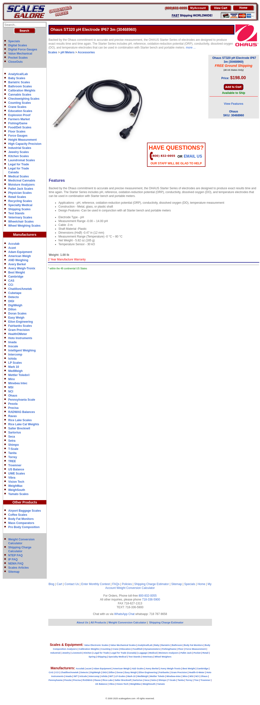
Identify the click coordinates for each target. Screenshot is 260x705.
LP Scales (15, 362)
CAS (11, 280)
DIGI (11, 301)
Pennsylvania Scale (21, 399)
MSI (10, 387)
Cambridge (15, 276)
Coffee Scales (17, 515)
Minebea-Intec (173, 676)
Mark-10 (131, 676)
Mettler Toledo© (19, 375)
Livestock (77, 653)
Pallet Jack (186, 653)
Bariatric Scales (19, 82)
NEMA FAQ (15, 563)
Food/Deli (137, 649)
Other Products (25, 502)
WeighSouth (16, 490)
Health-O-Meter (197, 672)
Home (201, 584)
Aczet (12, 248)
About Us (82, 622)
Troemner (14, 465)
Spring (92, 657)
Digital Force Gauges (22, 49)
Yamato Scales (18, 494)
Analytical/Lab (18, 74)
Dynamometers (152, 649)
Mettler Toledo (157, 676)
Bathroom (177, 645)
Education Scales (20, 111)
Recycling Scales (20, 201)
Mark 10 (13, 367)
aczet (88, 668)
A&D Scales (138, 668)
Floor (181, 649)
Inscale (13, 346)
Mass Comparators (21, 523)
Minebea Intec (17, 383)
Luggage (142, 653)
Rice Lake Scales (20, 420)
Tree (196, 680)
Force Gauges (18, 135)
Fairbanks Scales (20, 326)
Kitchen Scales (18, 156)
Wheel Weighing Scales (24, 225)
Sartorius (14, 432)
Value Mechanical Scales (123, 645)
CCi (10, 284)
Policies (127, 584)
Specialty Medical (20, 205)
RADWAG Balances (21, 412)
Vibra (11, 477)
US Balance (16, 469)
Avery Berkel (17, 264)
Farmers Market (19, 119)
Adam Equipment (20, 252)
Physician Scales (20, 193)
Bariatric (165, 645)
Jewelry (66, 653)
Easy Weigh (16, 317)
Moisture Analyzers (21, 184)
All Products (99, 622)
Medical (153, 653)
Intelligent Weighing (22, 350)
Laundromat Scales (21, 160)
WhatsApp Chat (124, 614)
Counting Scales (19, 103)
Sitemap (14, 571)
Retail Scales (17, 197)
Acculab (14, 243)
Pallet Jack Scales (20, 188)
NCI (10, 391)
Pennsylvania (56, 680)
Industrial (55, 653)
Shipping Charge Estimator (151, 584)
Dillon (12, 309)
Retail (206, 653)
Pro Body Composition (24, 527)
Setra (11, 440)
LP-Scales (120, 676)
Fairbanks (164, 672)
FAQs (115, 584)
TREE (12, 461)
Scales (52, 52)
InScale (83, 676)
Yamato (161, 684)
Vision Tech (16, 481)
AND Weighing (18, 260)
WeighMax (15, 486)
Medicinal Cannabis (21, 180)
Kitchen (88, 653)
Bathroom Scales (20, 86)
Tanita (12, 453)
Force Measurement (195, 649)
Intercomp (15, 354)
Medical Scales (18, 176)
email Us (193, 156)
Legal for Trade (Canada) (123, 653)
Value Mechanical (20, 53)
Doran (120, 672)
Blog (51, 584)
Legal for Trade (18, 164)
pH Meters (68, 52)
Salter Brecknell (19, 428)
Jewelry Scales (18, 152)
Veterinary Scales (20, 217)
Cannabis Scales (19, 94)
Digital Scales (17, 45)
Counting (106, 649)
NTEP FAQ (15, 555)
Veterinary (147, 657)
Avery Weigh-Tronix (21, 268)
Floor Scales (16, 131)
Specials (14, 41)
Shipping (102, 657)
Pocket (197, 653)
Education (125, 649)
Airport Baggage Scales (24, 510)
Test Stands (16, 213)
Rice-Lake (108, 680)
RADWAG (87, 680)
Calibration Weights (21, 90)
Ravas (12, 416)
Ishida (12, 358)
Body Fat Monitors (21, 519)
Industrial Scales (19, 148)
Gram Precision (19, 330)
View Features (233, 103)
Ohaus (12, 395)
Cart (59, 584)
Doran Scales (17, 313)
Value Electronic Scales (96, 645)
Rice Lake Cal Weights (23, 424)
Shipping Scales (19, 209)
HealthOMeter (17, 334)
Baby (156, 645)
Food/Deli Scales (19, 127)
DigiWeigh (15, 305)
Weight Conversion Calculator (136, 588)
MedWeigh (15, 371)
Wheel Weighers (163, 657)
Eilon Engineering (20, 321)
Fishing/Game (17, 123)
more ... (191, 47)
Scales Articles (18, 567)
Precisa (13, 408)
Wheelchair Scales (21, 221)
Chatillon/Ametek (20, 289)
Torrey (12, 457)
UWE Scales (16, 473)
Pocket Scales (18, 57)
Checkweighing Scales (23, 98)
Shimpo (13, 445)
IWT (76, 676)
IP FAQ (13, 559)
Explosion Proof (19, 115)
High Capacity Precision (24, 144)
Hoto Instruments (20, 338)
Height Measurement (22, 139)
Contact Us (71, 584)
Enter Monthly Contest (95, 584)
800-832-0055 (148, 595)
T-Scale (13, 449)
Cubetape (14, 293)
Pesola (13, 403)
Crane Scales (17, 107)
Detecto (13, 297)
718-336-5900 (151, 599)
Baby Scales (16, 78)
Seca (11, 436)
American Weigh (19, 256)
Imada (12, 342)
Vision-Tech (122, 684)
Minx (11, 379)
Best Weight (16, 272)
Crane (115, 649)
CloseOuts (15, 61)
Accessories (86, 52)
